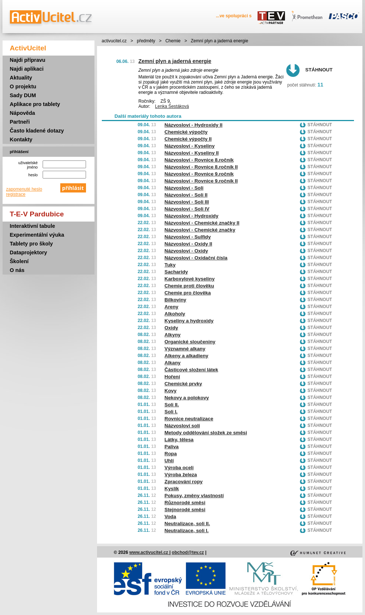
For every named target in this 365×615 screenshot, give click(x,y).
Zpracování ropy (184, 481)
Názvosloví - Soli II (186, 195)
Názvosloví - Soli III (187, 202)
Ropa (171, 453)
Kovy (171, 390)
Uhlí (169, 460)
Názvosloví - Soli (184, 188)
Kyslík (172, 488)
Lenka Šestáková (172, 106)
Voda (170, 516)
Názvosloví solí (182, 425)
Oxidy (171, 328)
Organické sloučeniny (190, 341)
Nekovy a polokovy (187, 397)
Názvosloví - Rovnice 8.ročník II (201, 167)
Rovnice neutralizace (189, 418)
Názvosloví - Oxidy (186, 251)
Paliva (172, 446)
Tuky (170, 265)
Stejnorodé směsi (185, 509)
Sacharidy (176, 272)
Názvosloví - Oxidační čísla (196, 258)
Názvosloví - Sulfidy (188, 237)
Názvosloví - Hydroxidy (192, 216)
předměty (146, 40)
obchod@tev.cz (188, 552)
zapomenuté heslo (24, 189)
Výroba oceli (179, 467)
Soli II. (172, 404)
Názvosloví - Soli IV (187, 209)
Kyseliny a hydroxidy (189, 321)
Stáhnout (319, 70)
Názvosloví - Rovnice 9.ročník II (201, 181)
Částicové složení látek (191, 369)
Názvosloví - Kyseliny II (192, 153)
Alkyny (173, 334)
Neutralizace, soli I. (187, 530)
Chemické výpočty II (188, 139)
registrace (16, 194)
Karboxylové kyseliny (190, 279)
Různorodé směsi (185, 502)
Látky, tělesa (179, 439)
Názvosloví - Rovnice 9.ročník (199, 174)
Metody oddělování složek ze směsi (206, 432)
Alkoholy (175, 314)
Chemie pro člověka (188, 293)
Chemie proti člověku (189, 286)
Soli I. (171, 411)
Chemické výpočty (186, 132)
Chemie (172, 40)
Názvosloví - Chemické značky (200, 230)
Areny (172, 307)
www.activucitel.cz (149, 552)
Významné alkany (185, 348)
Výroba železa (181, 474)
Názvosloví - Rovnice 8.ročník (199, 160)
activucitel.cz (114, 40)
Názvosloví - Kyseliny (190, 146)
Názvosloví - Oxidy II (188, 244)
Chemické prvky (183, 383)
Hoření (172, 376)
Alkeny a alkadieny (186, 355)
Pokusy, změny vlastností (194, 495)
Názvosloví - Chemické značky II (202, 223)
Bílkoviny (175, 300)
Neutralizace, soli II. (187, 523)
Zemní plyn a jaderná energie (175, 61)
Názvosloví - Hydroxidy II (194, 125)
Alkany (173, 362)
